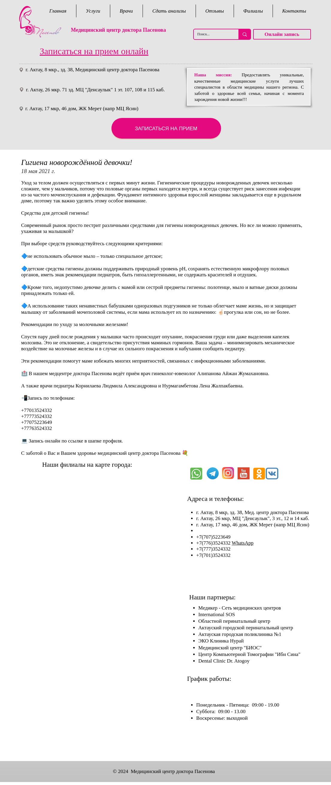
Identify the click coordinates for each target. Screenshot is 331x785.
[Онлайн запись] (282, 34)
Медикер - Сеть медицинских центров (239, 608)
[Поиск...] (211, 34)
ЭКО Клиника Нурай (221, 641)
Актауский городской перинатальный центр (245, 628)
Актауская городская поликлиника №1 (239, 634)
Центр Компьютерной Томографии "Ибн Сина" (249, 654)
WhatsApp (242, 543)
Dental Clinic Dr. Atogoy (224, 661)
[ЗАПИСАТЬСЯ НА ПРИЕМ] (166, 128)
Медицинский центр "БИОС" (230, 648)
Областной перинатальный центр (234, 621)
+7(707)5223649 (214, 537)
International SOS (216, 614)
